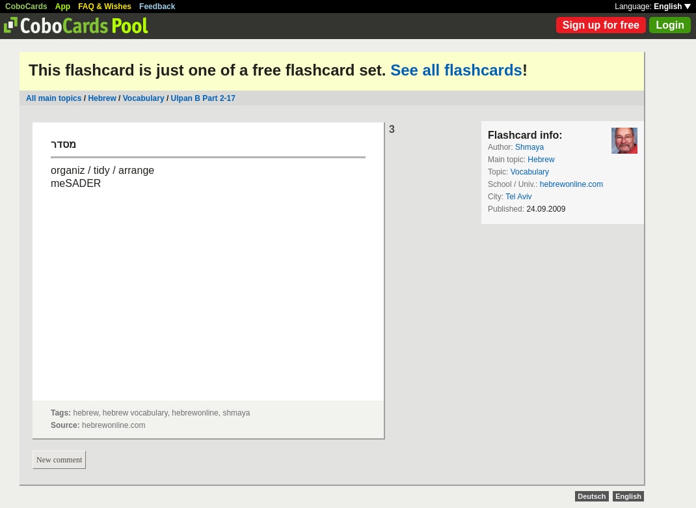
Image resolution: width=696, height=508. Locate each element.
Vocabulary (144, 98)
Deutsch (592, 496)
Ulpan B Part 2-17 (203, 98)
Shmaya (529, 147)
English (672, 6)
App (62, 6)
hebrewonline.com (571, 184)
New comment (59, 459)
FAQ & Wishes (104, 6)
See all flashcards (456, 70)
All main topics (53, 98)
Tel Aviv (518, 196)
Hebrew (102, 98)
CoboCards (26, 6)
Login (670, 25)
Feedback (157, 6)
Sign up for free (601, 25)
